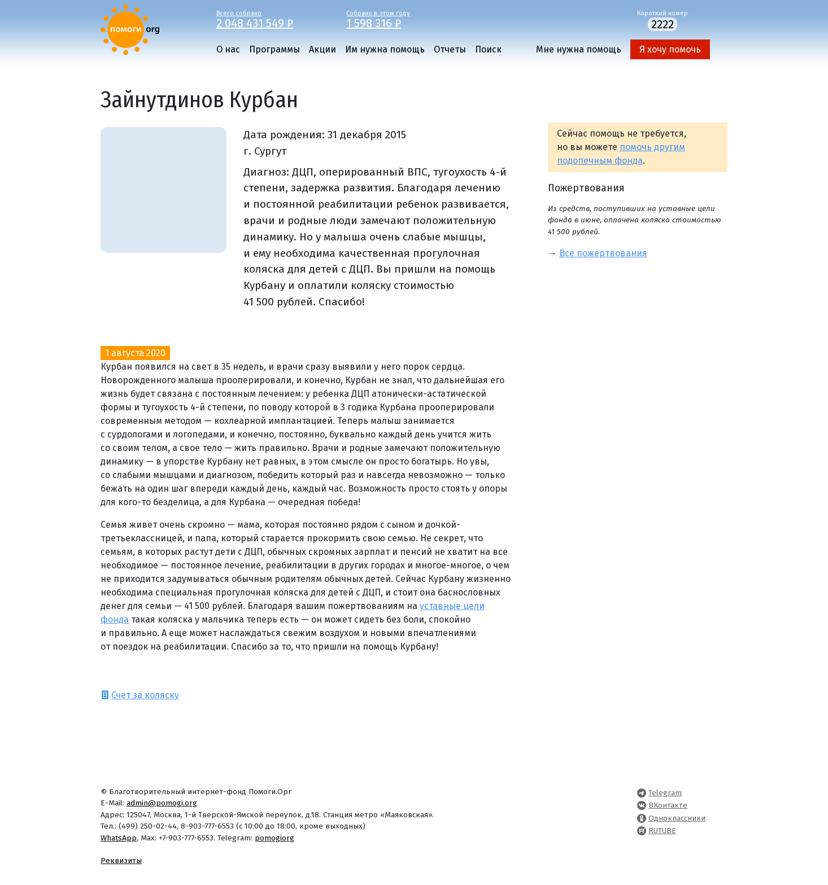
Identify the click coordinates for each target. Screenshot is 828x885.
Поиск (488, 49)
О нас (228, 49)
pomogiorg (274, 838)
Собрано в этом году (402, 19)
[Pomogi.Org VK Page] (641, 805)
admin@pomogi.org (162, 803)
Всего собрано (272, 19)
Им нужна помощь (385, 49)
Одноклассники (676, 818)
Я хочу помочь (670, 49)
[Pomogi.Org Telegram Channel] (641, 793)
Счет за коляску (145, 695)
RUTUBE (662, 830)
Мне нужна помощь (578, 49)
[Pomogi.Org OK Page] (641, 818)
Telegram (665, 793)
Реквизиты (121, 860)
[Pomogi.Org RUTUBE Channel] (641, 830)
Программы (274, 49)
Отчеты (450, 49)
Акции (322, 49)
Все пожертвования (603, 253)
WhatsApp (119, 838)
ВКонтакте (667, 805)
